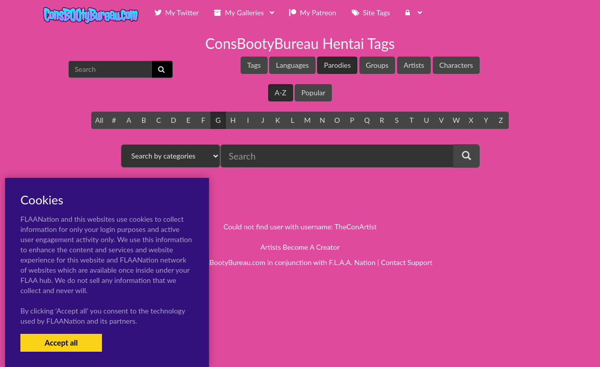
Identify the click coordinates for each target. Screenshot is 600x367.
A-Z (280, 92)
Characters (456, 65)
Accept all (60, 342)
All (99, 120)
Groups (377, 65)
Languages (292, 65)
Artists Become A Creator (300, 247)
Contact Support (406, 262)
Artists (414, 65)
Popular (313, 92)
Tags (254, 65)
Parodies (337, 65)
